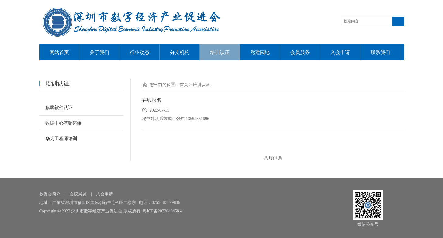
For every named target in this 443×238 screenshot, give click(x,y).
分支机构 (179, 52)
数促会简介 (50, 194)
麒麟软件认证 (59, 107)
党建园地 (260, 52)
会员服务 (300, 52)
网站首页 (59, 52)
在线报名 (151, 100)
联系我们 (380, 52)
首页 (184, 84)
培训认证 (220, 52)
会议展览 (78, 194)
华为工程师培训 (61, 138)
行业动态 (139, 52)
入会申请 (340, 52)
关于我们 (99, 52)
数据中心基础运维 (63, 123)
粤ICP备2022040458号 (163, 211)
